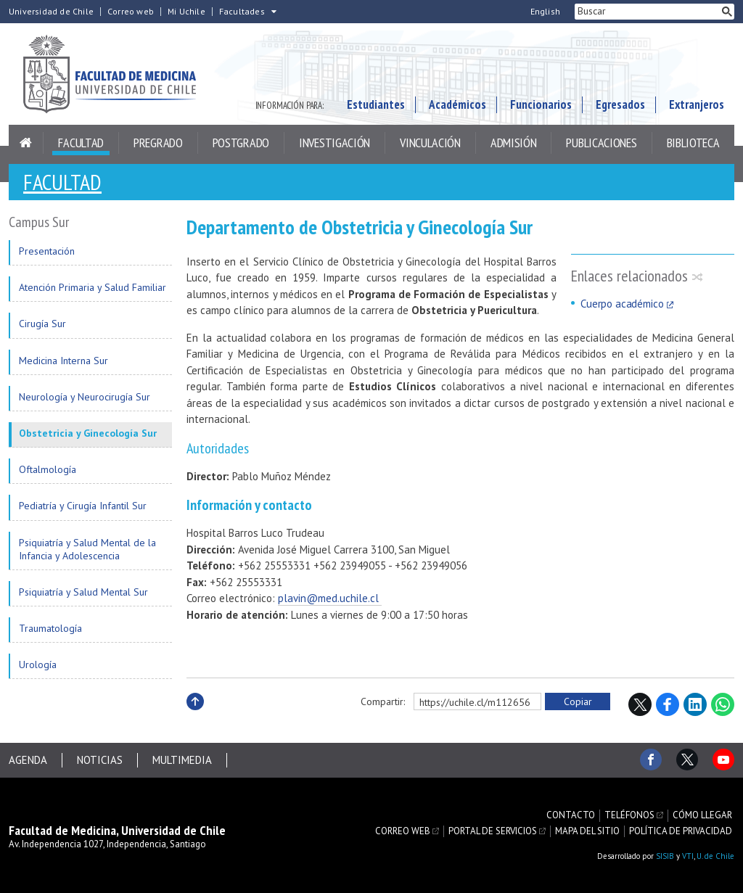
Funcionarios (541, 104)
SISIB (665, 856)
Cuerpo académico (622, 303)
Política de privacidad (680, 831)
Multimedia (182, 760)
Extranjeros (696, 104)
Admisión (513, 142)
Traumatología (50, 628)
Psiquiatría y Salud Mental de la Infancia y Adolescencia (87, 549)
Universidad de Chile (51, 11)
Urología (38, 664)
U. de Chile (715, 856)
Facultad (81, 142)
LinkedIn (695, 704)
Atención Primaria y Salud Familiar (92, 287)
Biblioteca (693, 142)
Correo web (130, 11)
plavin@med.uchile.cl (330, 598)
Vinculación (430, 142)
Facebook (667, 704)
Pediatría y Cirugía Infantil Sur (83, 505)
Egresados (620, 104)
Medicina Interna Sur (63, 360)
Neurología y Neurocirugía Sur (84, 396)
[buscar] (647, 12)
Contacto (570, 815)
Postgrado (241, 142)
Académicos (457, 104)
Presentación (47, 251)
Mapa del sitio (587, 831)
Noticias (100, 760)
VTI (688, 856)
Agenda (28, 760)
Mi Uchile (186, 11)
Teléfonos (629, 815)
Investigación (334, 142)
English (545, 11)
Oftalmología (47, 469)
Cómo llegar (702, 815)
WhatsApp (722, 704)
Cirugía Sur (42, 323)
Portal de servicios (492, 831)
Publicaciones (601, 142)
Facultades (242, 11)
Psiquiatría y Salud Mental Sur (83, 591)
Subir (195, 717)
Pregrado (158, 142)
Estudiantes (376, 104)
